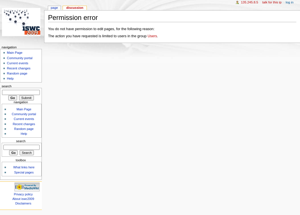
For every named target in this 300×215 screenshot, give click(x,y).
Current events (17, 63)
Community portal (19, 58)
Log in (289, 2)
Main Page (14, 52)
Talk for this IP (271, 2)
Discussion (74, 7)
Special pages (24, 172)
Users (152, 36)
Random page (17, 73)
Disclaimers (23, 203)
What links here (23, 167)
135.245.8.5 (249, 2)
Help (10, 78)
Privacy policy (23, 194)
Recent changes (18, 68)
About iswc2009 (23, 198)
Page (54, 7)
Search (7, 86)
